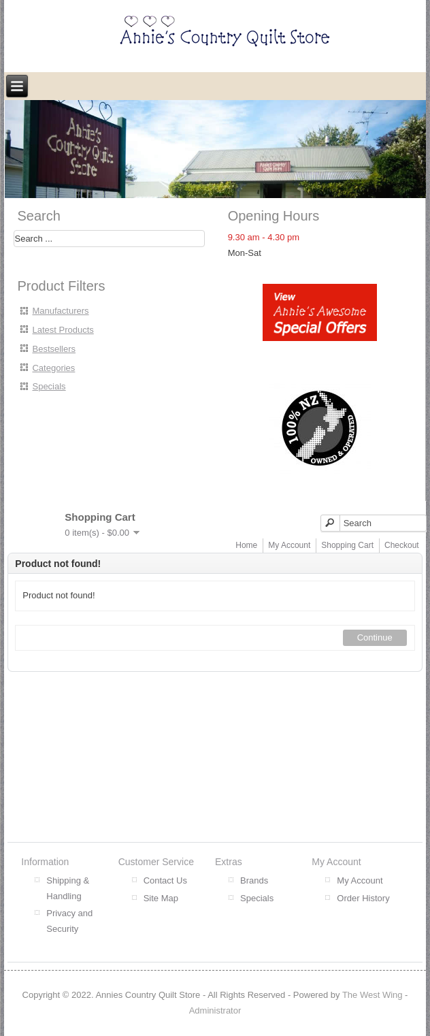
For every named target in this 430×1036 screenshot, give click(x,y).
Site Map (161, 898)
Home (246, 545)
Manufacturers (60, 311)
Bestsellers (54, 349)
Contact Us (165, 880)
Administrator (215, 1010)
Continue (375, 637)
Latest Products (62, 330)
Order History (363, 898)
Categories (53, 368)
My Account (289, 545)
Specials (48, 386)
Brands (254, 880)
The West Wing (372, 995)
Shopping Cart (347, 545)
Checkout (401, 545)
